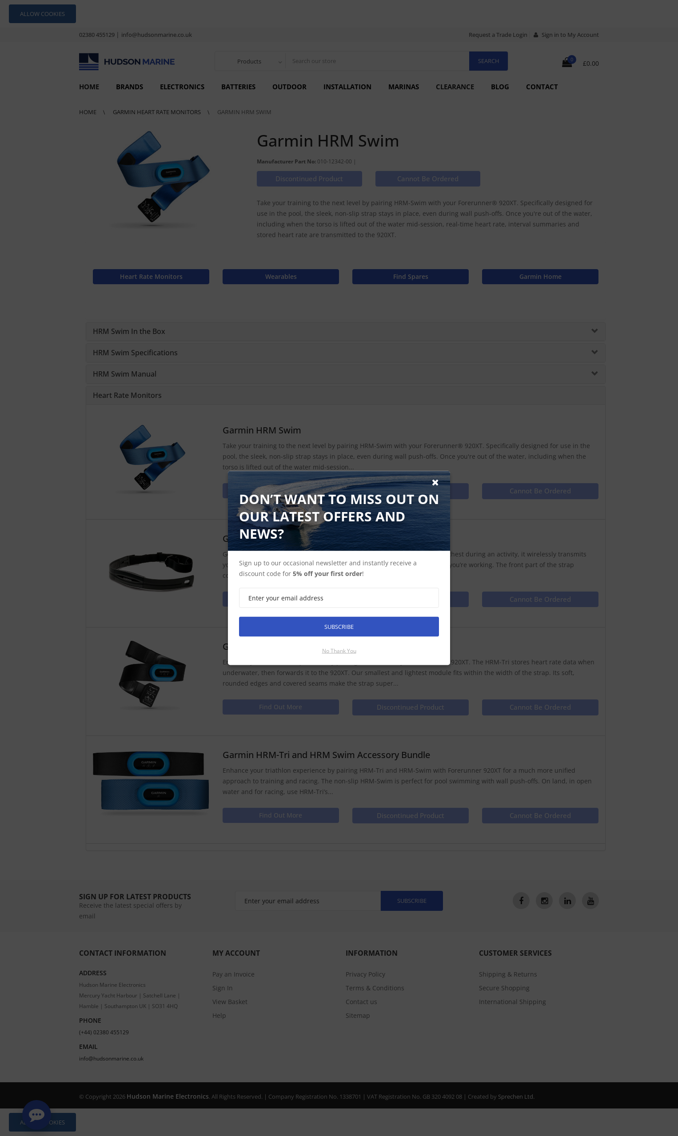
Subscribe (339, 627)
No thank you (339, 651)
